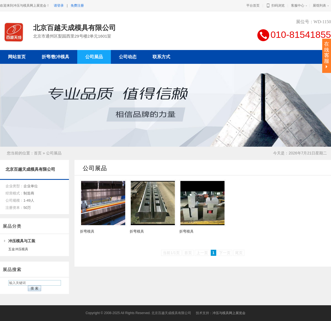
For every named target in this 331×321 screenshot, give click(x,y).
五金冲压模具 (18, 249)
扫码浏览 (275, 5)
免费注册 (77, 5)
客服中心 (297, 5)
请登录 (59, 5)
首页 (38, 153)
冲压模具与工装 (21, 241)
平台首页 (253, 5)
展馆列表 (319, 5)
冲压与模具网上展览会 (228, 313)
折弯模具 (87, 231)
